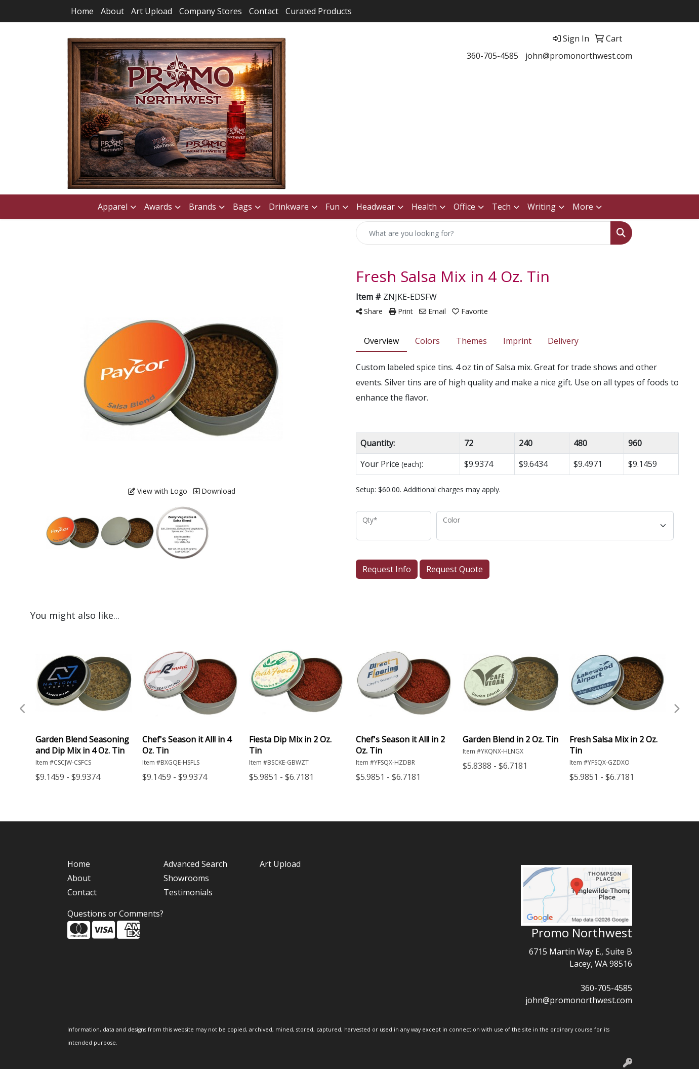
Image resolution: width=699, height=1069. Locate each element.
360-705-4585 (492, 55)
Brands (202, 206)
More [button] (582, 206)
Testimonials (188, 892)
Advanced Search (195, 863)
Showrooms (186, 878)
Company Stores (210, 11)
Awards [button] (158, 206)
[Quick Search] (483, 233)
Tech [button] (501, 206)
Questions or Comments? (115, 913)
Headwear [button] (375, 206)
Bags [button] (242, 206)
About (112, 11)
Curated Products (318, 11)
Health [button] (424, 206)
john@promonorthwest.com (578, 55)
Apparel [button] (113, 206)
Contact (263, 11)
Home (82, 11)
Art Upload (151, 11)
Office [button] (464, 206)
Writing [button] (541, 206)
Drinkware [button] (289, 206)
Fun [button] (332, 206)
